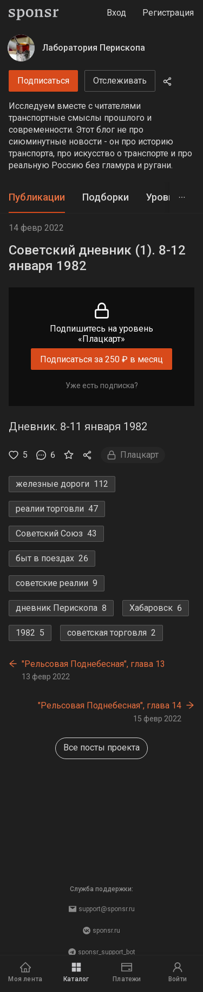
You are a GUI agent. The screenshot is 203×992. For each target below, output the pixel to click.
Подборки (105, 197)
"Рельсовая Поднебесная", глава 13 (93, 664)
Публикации (37, 197)
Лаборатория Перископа (93, 48)
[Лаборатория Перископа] (21, 48)
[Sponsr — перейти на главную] (34, 13)
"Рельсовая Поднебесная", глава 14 (109, 705)
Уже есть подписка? (102, 385)
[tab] (37, 197)
